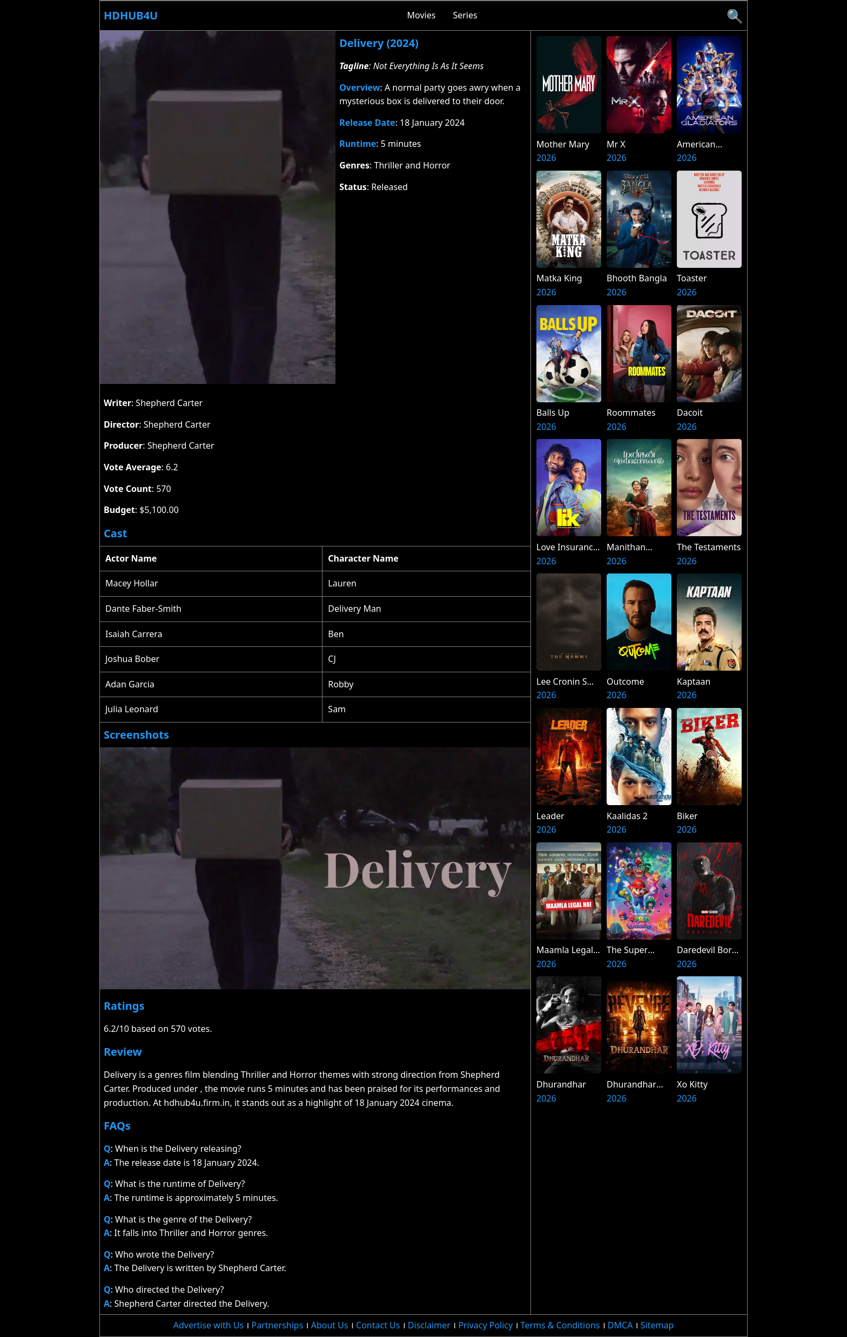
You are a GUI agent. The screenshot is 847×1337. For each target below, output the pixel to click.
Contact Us (378, 1325)
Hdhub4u (131, 15)
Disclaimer (429, 1325)
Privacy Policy (485, 1325)
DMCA (620, 1325)
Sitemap (657, 1325)
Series (465, 15)
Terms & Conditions (560, 1325)
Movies (421, 15)
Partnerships (278, 1325)
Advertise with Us (208, 1325)
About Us (329, 1325)
